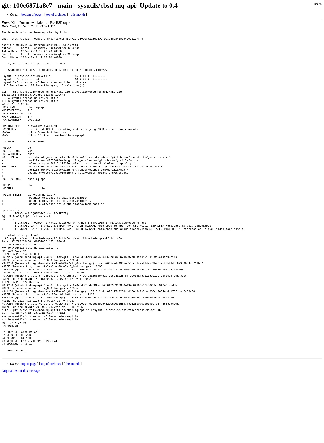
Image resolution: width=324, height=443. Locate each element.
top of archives (56, 14)
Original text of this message (21, 435)
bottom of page (31, 14)
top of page (28, 428)
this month (78, 14)
